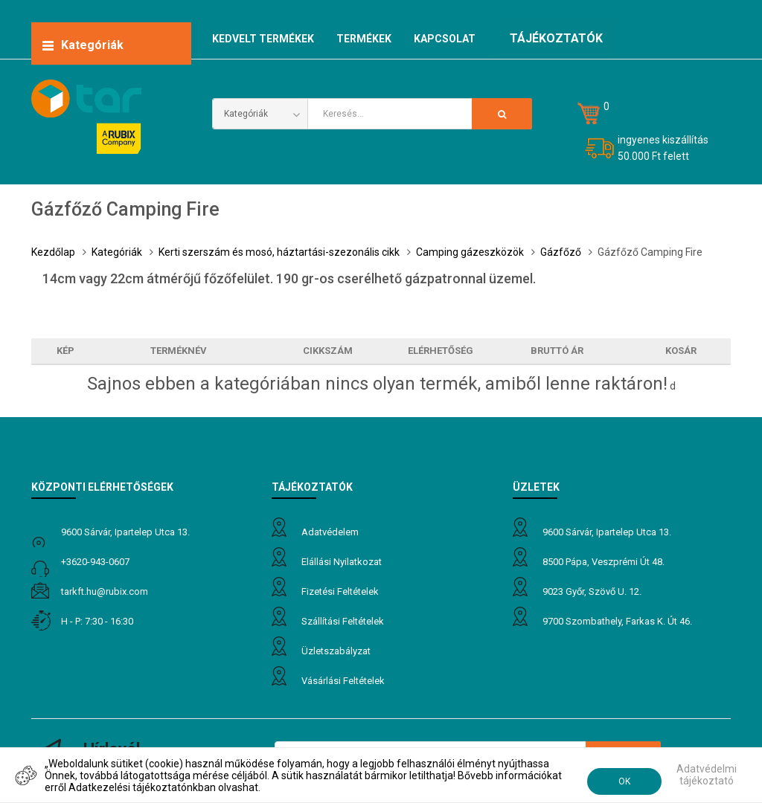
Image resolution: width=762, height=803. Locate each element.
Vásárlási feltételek (343, 680)
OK (624, 781)
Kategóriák (117, 252)
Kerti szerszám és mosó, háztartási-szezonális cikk (279, 252)
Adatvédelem (330, 532)
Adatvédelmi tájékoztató (706, 775)
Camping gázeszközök (470, 252)
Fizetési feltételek (340, 591)
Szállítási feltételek (342, 621)
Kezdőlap (53, 252)
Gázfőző (560, 252)
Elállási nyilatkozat (341, 561)
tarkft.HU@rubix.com (104, 591)
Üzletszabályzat (336, 651)
